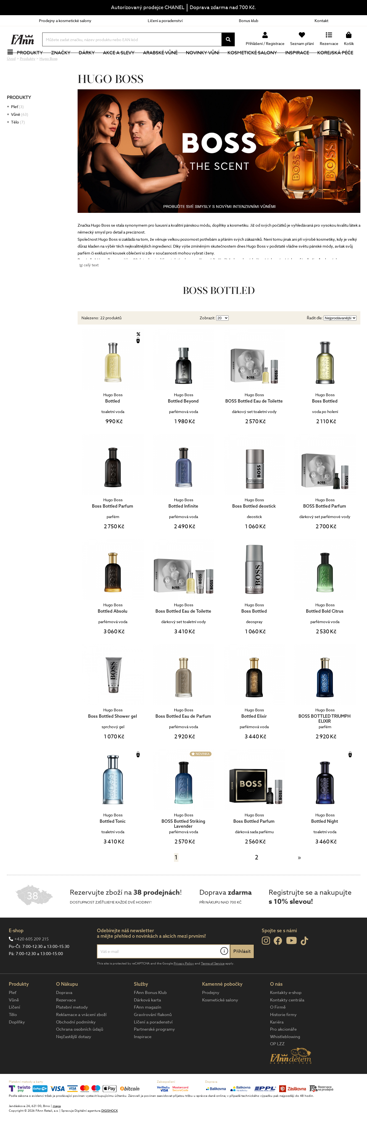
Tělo (18, 140)
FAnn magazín (147, 1026)
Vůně (19, 132)
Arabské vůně (163, 61)
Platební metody (72, 1026)
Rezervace (66, 1018)
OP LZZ (277, 1062)
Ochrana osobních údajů (79, 1048)
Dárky (90, 61)
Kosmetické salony (255, 61)
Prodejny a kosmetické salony (65, 20)
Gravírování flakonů (153, 1033)
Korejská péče (339, 61)
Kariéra (277, 1041)
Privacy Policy (184, 982)
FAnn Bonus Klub (150, 1011)
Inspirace (300, 61)
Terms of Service (213, 982)
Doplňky (17, 1041)
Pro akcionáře (283, 1048)
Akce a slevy (122, 61)
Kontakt (321, 20)
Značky (64, 61)
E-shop (16, 949)
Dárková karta (147, 1018)
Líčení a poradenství (165, 20)
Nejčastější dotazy (73, 1055)
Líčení (14, 1026)
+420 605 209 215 (31, 958)
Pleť (17, 125)
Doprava (64, 1011)
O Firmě (278, 1026)
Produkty (33, 61)
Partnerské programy (154, 1048)
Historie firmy (283, 1033)
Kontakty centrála (287, 1018)
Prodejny (210, 1011)
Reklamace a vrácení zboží (81, 1033)
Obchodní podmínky (76, 1041)
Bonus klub (248, 20)
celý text (91, 283)
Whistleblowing (285, 1055)
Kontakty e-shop (286, 1011)
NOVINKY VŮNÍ (205, 61)
